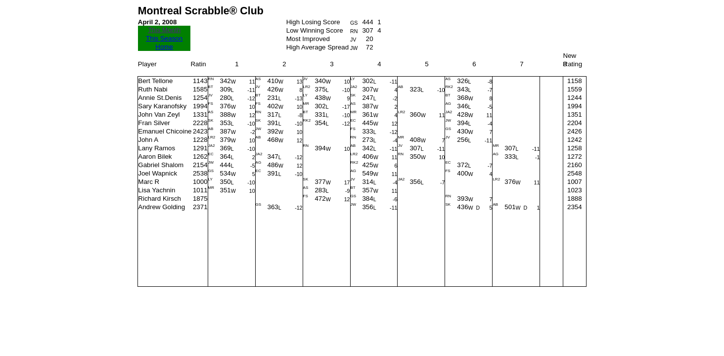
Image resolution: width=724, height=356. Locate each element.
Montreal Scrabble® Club (201, 11)
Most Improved (308, 39)
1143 (200, 81)
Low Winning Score (314, 30)
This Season (164, 38)
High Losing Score (313, 22)
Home (164, 46)
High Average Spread (317, 47)
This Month (164, 30)
